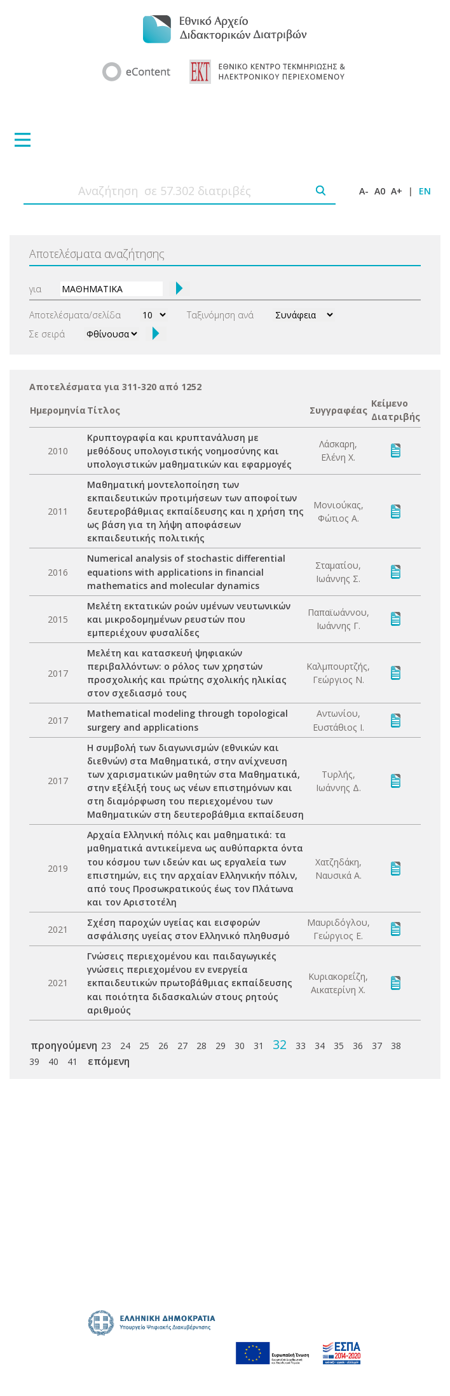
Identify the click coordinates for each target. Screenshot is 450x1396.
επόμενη (109, 1061)
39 (34, 1061)
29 (220, 1046)
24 (125, 1046)
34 (320, 1046)
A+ (396, 191)
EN (425, 191)
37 (377, 1046)
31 (259, 1046)
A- (364, 191)
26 (163, 1046)
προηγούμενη (64, 1045)
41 (72, 1061)
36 (358, 1046)
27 (182, 1046)
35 (339, 1046)
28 (201, 1046)
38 (396, 1046)
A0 (379, 191)
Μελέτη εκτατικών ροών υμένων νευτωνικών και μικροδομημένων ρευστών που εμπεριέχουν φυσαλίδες (188, 619)
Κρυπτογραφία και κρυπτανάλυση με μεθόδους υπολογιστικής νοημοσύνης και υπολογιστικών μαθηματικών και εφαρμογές (189, 450)
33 (301, 1046)
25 (144, 1046)
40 (53, 1061)
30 (240, 1046)
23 (106, 1046)
